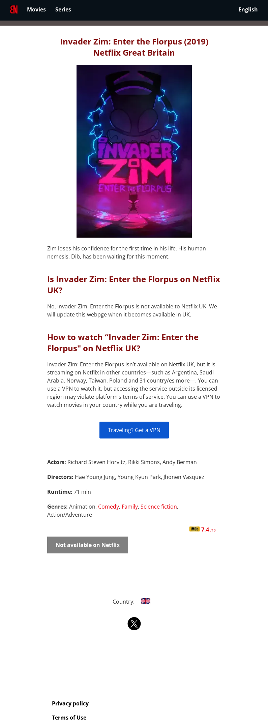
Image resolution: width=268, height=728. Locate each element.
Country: (134, 601)
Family (130, 506)
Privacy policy (70, 703)
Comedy (108, 506)
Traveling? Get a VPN (134, 430)
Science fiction (159, 506)
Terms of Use (69, 717)
